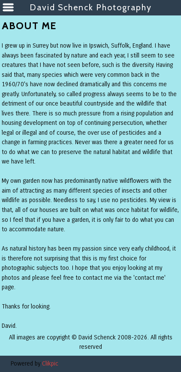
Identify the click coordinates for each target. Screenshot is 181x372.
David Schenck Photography (91, 7)
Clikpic (50, 363)
